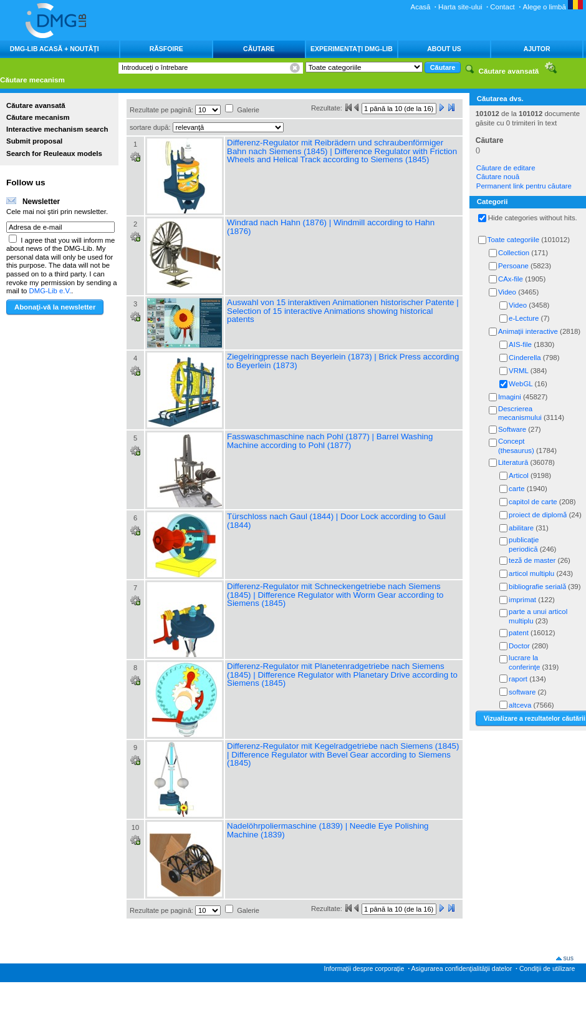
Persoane (513, 266)
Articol (519, 475)
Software (512, 429)
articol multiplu (531, 573)
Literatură (513, 462)
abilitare (521, 528)
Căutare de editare (506, 168)
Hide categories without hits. (532, 218)
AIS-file (520, 344)
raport (518, 679)
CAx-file (510, 279)
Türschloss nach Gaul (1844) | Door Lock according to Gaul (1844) (336, 521)
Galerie (248, 110)
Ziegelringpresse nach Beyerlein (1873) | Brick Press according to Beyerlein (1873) (343, 361)
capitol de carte (533, 501)
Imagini (509, 397)
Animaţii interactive (528, 331)
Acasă (421, 7)
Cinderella (525, 357)
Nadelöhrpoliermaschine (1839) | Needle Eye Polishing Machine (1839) (328, 830)
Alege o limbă (553, 7)
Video (507, 292)
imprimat (522, 599)
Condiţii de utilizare (547, 968)
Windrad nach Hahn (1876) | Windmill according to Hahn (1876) (331, 227)
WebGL (520, 384)
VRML (518, 370)
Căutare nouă (497, 176)
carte (516, 488)
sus (569, 958)
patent (519, 632)
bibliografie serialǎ (537, 586)
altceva (520, 705)
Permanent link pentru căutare (524, 186)
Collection (513, 252)
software (522, 692)
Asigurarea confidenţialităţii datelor (461, 968)
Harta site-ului (460, 7)
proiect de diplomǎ (538, 515)
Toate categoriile (513, 239)
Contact (502, 7)
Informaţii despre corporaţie (364, 968)
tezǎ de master (532, 560)
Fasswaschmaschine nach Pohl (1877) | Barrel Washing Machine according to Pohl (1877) (330, 441)
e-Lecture (524, 318)
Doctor (519, 646)
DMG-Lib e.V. (50, 291)
